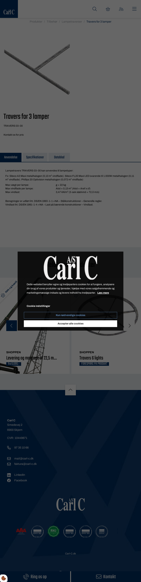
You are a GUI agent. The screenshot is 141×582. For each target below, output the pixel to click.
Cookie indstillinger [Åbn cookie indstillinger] (38, 306)
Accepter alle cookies (71, 323)
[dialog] (70, 291)
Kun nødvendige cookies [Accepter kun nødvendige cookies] (70, 315)
